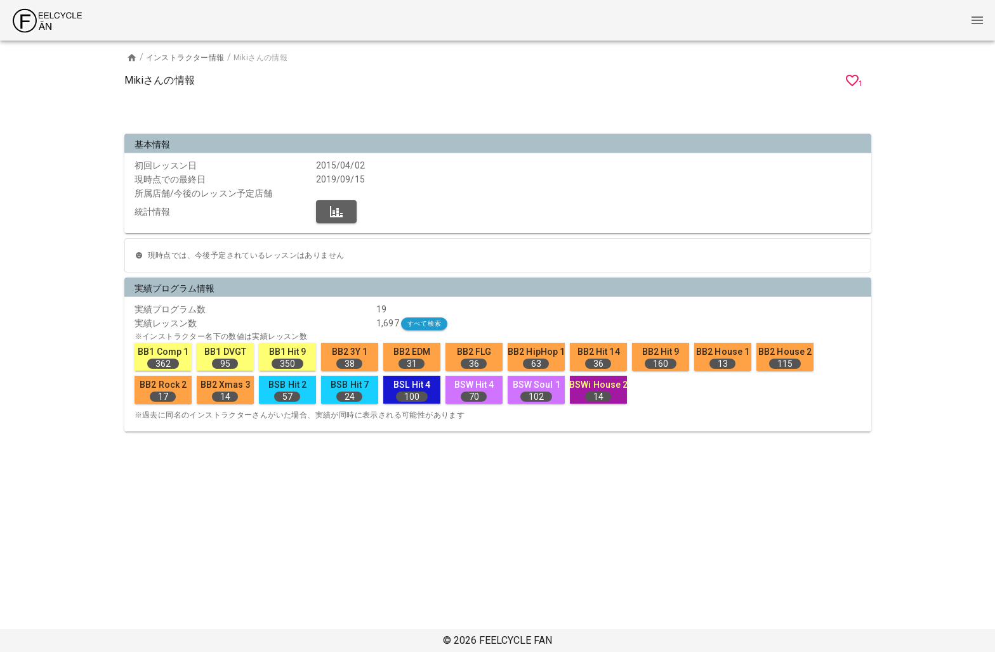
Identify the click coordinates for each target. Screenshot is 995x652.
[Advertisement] (497, 113)
